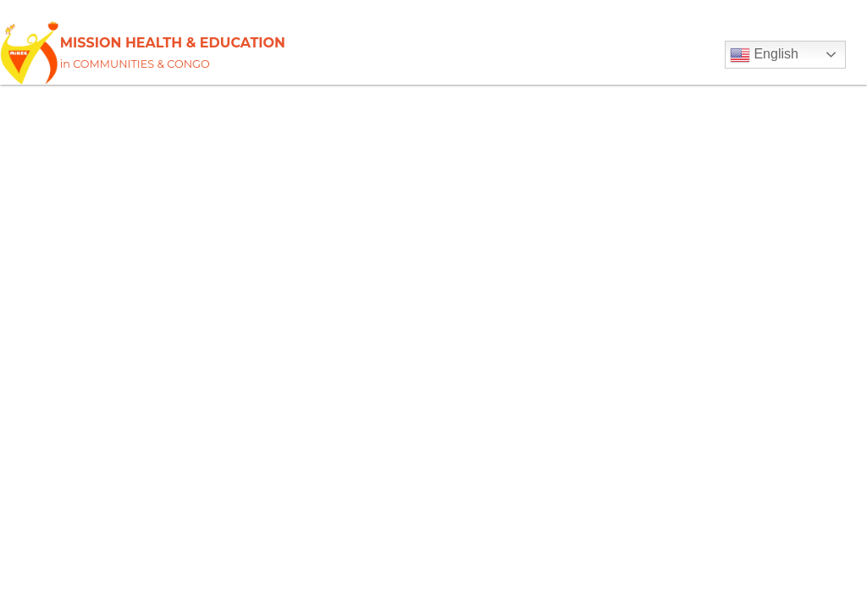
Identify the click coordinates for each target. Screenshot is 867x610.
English (764, 55)
